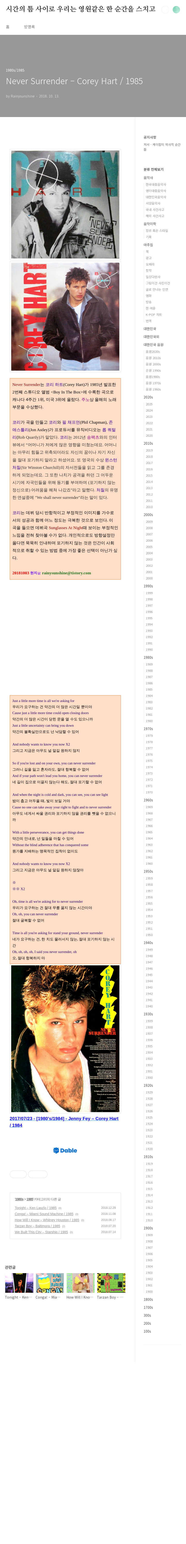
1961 (149, 857)
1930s (148, 1014)
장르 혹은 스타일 (157, 230)
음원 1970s (153, 383)
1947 (149, 962)
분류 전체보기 (153, 169)
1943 (149, 987)
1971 (149, 785)
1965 (149, 832)
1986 (149, 683)
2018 (149, 456)
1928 (149, 1098)
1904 (149, 1266)
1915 (149, 1188)
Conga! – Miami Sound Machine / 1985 (44, 1429)
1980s (19, 1414)
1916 (149, 1182)
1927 (149, 1104)
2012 (149, 494)
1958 (149, 884)
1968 (149, 813)
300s (147, 1315)
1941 (149, 999)
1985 (30, 1414)
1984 (149, 695)
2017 (149, 462)
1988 (149, 670)
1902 (149, 1279)
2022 (149, 423)
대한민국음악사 (156, 197)
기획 (149, 237)
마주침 (148, 244)
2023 (149, 416)
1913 (149, 1201)
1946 (149, 968)
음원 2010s (153, 357)
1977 (149, 748)
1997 (149, 605)
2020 (149, 435)
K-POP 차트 (154, 314)
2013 (149, 488)
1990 (149, 649)
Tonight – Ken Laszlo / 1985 (36, 1423)
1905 (149, 1260)
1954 (149, 909)
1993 (149, 630)
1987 (149, 676)
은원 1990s (153, 370)
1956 (149, 897)
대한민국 (150, 328)
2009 (149, 521)
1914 (149, 1195)
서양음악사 (153, 203)
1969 (149, 807)
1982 (149, 708)
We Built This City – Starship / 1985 (41, 1447)
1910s (148, 1156)
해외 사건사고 (155, 216)
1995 (149, 618)
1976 (149, 754)
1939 (149, 1021)
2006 (149, 540)
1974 (149, 767)
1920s (148, 1085)
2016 (149, 469)
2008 (149, 527)
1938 (149, 1027)
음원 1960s (153, 389)
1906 (149, 1253)
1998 (149, 599)
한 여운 (150, 308)
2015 (149, 475)
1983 (149, 702)
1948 (149, 955)
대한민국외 (151, 336)
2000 (149, 578)
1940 (149, 1006)
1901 (149, 1285)
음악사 (148, 177)
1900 (149, 1291)
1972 (149, 779)
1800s (148, 1299)
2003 (149, 559)
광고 (149, 258)
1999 (149, 593)
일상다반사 (153, 276)
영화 (149, 295)
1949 (149, 949)
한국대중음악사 (156, 184)
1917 (149, 1176)
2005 (149, 546)
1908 (149, 1241)
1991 (149, 643)
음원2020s (153, 351)
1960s (148, 800)
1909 (149, 1235)
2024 (149, 410)
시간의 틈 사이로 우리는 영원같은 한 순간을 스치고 (80, 9)
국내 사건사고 (155, 209)
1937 (149, 1033)
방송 (149, 302)
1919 (149, 1163)
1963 (149, 844)
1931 (149, 1071)
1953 (149, 916)
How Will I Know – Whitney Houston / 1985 (47, 1435)
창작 (149, 270)
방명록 (29, 27)
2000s (148, 514)
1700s (148, 1307)
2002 (149, 565)
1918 (149, 1169)
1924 (149, 1123)
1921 (149, 1142)
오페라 (150, 264)
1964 (149, 838)
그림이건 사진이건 (158, 283)
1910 (149, 1220)
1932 (149, 1065)
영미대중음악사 (156, 190)
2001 (149, 571)
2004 (149, 553)
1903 (149, 1272)
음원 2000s (153, 364)
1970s (148, 728)
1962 (149, 851)
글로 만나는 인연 (157, 289)
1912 (149, 1207)
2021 (149, 429)
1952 (149, 922)
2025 (149, 404)
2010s (148, 443)
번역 (149, 320)
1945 (149, 974)
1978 (149, 741)
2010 (149, 506)
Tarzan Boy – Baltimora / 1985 (37, 1441)
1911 (149, 1214)
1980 (149, 720)
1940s (148, 942)
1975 (149, 760)
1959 (149, 878)
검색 (165, 9)
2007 (149, 534)
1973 (149, 773)
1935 (149, 1046)
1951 (149, 928)
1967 (149, 819)
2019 (149, 450)
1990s (148, 586)
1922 (149, 1136)
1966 (149, 825)
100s (147, 1331)
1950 (149, 934)
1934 (149, 1052)
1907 (149, 1247)
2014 (149, 481)
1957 (149, 890)
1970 (149, 792)
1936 (149, 1039)
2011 (149, 500)
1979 (149, 735)
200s (147, 1323)
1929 (149, 1092)
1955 (149, 903)
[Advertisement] (65, 998)
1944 (149, 981)
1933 (149, 1058)
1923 (149, 1130)
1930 (149, 1077)
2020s (148, 397)
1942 (149, 993)
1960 (149, 863)
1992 (149, 637)
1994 (149, 624)
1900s (148, 1228)
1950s (148, 871)
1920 (149, 1148)
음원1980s (153, 376)
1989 (149, 664)
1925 (149, 1117)
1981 (149, 714)
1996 (149, 611)
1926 (149, 1111)
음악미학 (150, 223)
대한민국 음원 (153, 344)
